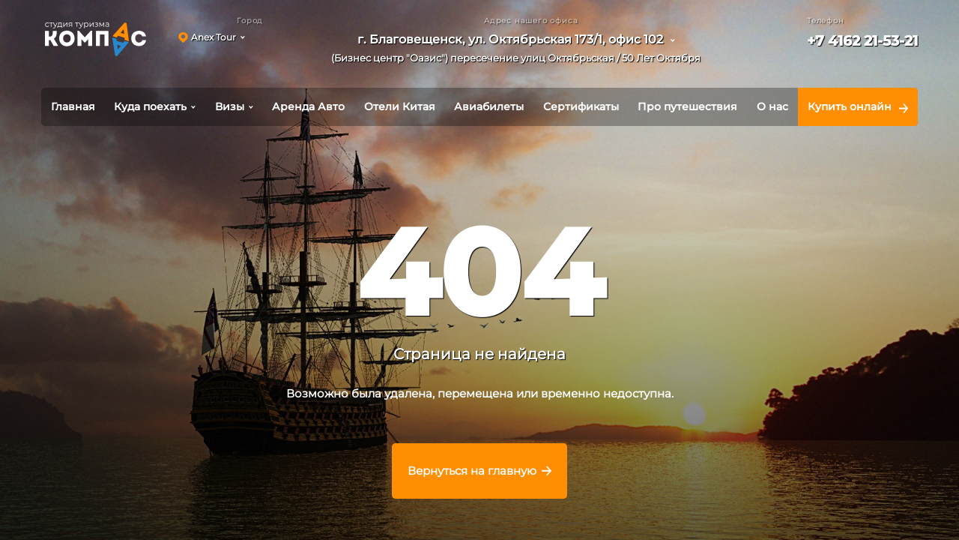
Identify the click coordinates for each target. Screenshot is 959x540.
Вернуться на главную (472, 471)
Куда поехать (150, 106)
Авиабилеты (489, 106)
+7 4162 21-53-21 (862, 41)
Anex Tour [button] (213, 37)
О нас (772, 106)
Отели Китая (399, 106)
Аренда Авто (308, 106)
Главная (73, 106)
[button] (521, 51)
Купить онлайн (850, 106)
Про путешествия (687, 106)
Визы (229, 106)
